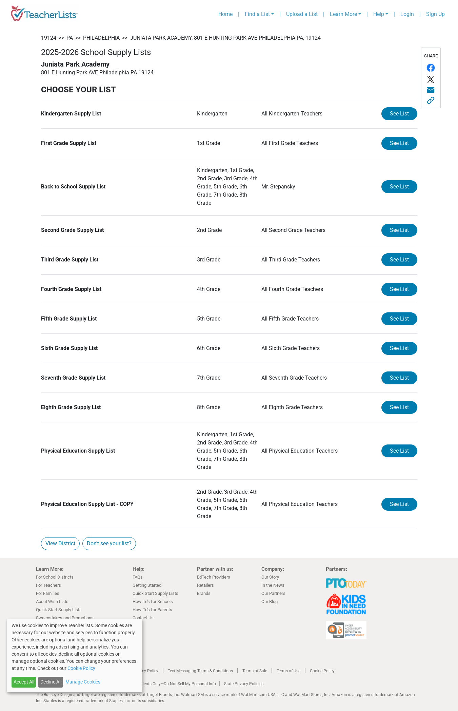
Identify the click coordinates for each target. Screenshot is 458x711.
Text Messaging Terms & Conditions (200, 671)
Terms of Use (288, 671)
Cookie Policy (322, 671)
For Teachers (48, 585)
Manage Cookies (82, 682)
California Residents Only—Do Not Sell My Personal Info (165, 683)
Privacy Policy (145, 671)
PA (69, 38)
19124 (48, 38)
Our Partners (273, 593)
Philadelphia (101, 38)
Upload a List (302, 14)
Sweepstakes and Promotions (65, 617)
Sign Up (435, 14)
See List (399, 113)
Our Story (270, 577)
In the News (272, 585)
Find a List (257, 14)
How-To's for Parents (152, 609)
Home (225, 14)
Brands (204, 593)
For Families (47, 593)
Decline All (50, 682)
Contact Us (143, 617)
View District (60, 543)
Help (378, 14)
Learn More (343, 14)
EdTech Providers (213, 577)
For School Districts (55, 577)
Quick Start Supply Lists (59, 609)
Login (407, 14)
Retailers (205, 585)
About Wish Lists (52, 601)
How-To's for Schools (153, 601)
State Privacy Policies (243, 683)
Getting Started (147, 585)
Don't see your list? (109, 543)
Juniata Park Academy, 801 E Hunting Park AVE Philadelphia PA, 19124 (225, 38)
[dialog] (74, 655)
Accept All (24, 682)
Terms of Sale (254, 671)
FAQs (138, 577)
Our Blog (269, 601)
